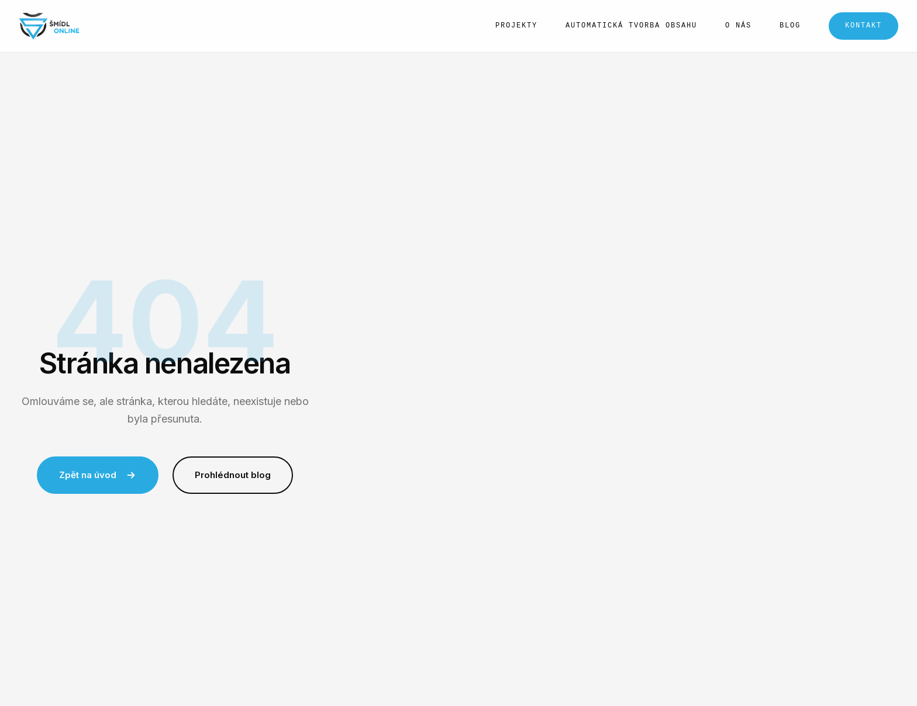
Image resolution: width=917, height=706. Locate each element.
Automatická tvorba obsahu (631, 26)
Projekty (516, 26)
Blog (790, 26)
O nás (738, 26)
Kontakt (863, 26)
